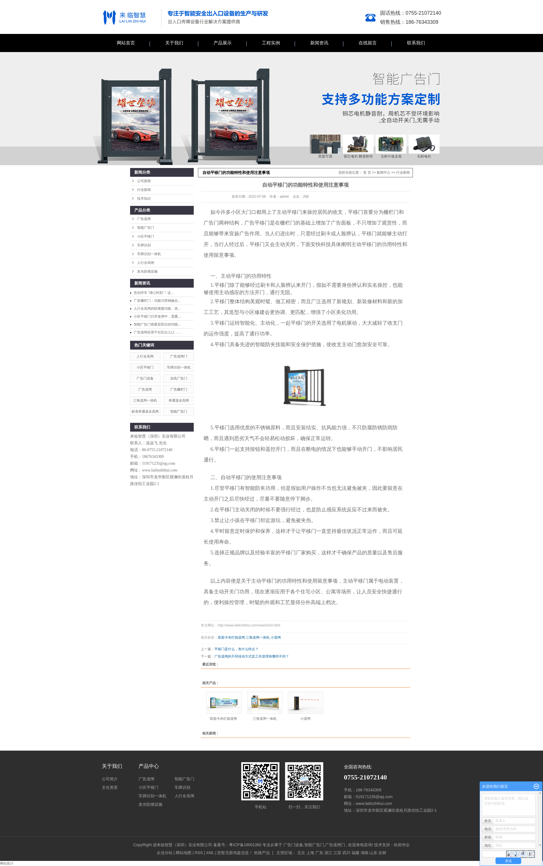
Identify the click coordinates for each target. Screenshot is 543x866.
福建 (355, 852)
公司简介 (110, 779)
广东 (319, 852)
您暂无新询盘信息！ (235, 852)
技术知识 (144, 199)
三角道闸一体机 (145, 400)
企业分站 (165, 852)
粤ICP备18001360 (245, 845)
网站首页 (126, 42)
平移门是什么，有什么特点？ (236, 649)
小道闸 (276, 637)
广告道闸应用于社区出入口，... (157, 332)
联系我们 (416, 42)
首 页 (367, 173)
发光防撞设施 (147, 271)
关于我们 (174, 42)
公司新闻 (144, 181)
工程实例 (271, 42)
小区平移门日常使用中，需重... (157, 316)
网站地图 (184, 852)
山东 (373, 852)
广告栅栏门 (178, 389)
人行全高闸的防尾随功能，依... (157, 309)
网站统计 (7, 863)
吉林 (382, 852)
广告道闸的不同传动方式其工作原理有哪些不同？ (251, 656)
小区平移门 (145, 236)
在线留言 (368, 42)
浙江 (328, 852)
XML (210, 852)
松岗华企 (402, 845)
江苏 (337, 852)
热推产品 (262, 852)
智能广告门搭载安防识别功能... (157, 324)
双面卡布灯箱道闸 (231, 637)
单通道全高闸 (179, 400)
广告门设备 (145, 378)
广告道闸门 (178, 356)
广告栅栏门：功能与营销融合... (157, 301)
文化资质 (110, 787)
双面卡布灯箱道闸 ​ (224, 719)
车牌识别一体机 (149, 254)
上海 (310, 852)
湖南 (365, 852)
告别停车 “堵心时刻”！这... (154, 293)
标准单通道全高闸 (145, 411)
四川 (346, 852)
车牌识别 (144, 245)
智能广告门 (145, 228)
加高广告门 (178, 378)
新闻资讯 (319, 42)
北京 (301, 852)
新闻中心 (383, 173)
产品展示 (223, 42)
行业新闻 (144, 190)
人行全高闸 (145, 263)
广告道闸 (144, 219)
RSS (199, 852)
